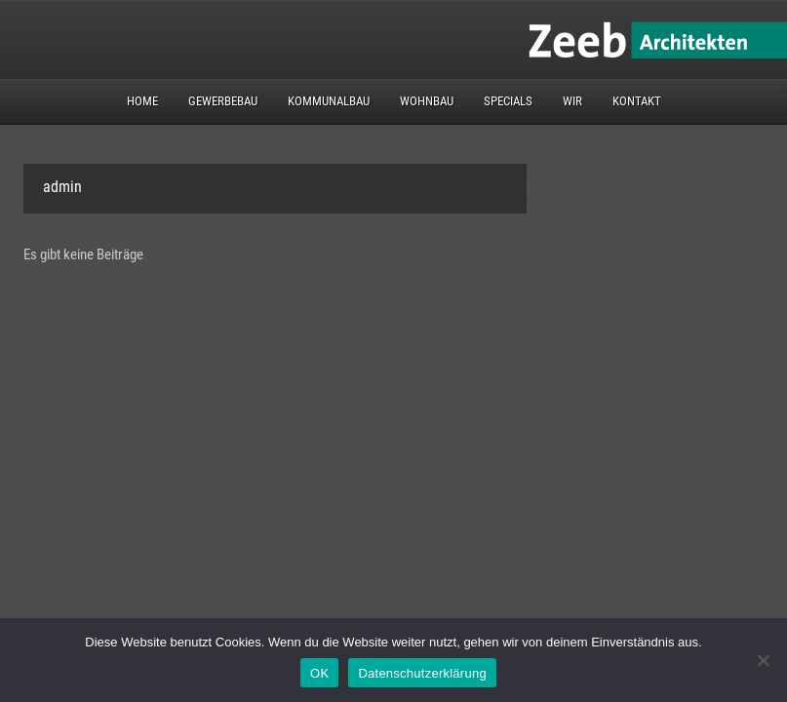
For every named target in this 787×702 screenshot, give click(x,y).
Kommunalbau (329, 101)
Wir (572, 101)
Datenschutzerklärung (422, 673)
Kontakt (636, 101)
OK (319, 673)
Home (142, 101)
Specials (508, 101)
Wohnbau (426, 101)
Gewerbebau (222, 101)
